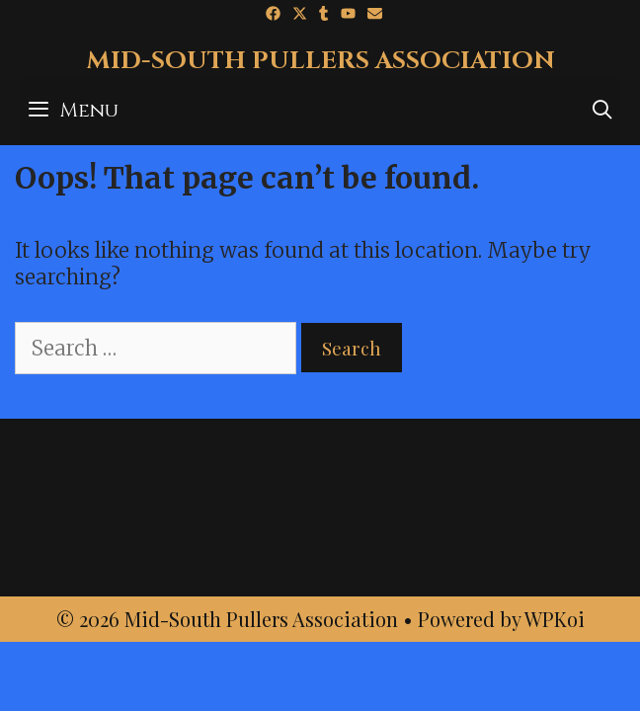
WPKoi (554, 618)
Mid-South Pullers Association (320, 60)
